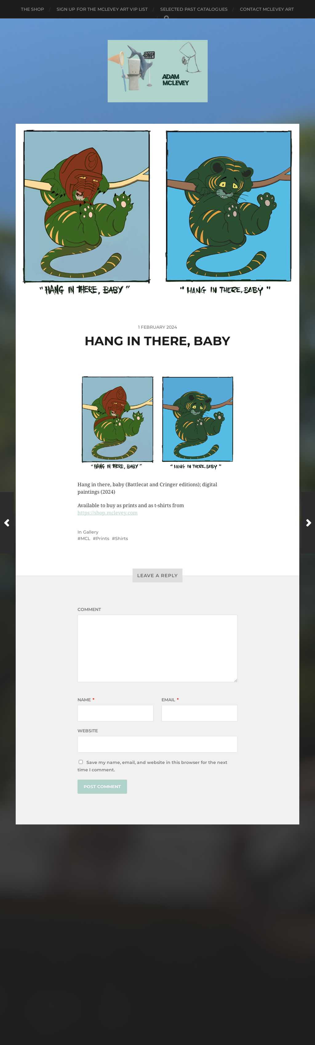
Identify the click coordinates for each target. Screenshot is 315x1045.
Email (170, 700)
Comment (89, 609)
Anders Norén (169, 1018)
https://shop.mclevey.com (108, 513)
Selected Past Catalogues (194, 9)
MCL (85, 538)
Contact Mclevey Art (267, 9)
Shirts (121, 538)
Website (88, 731)
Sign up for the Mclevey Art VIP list (102, 9)
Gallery (90, 532)
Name (86, 700)
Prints (102, 538)
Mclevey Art (169, 1003)
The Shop (32, 9)
